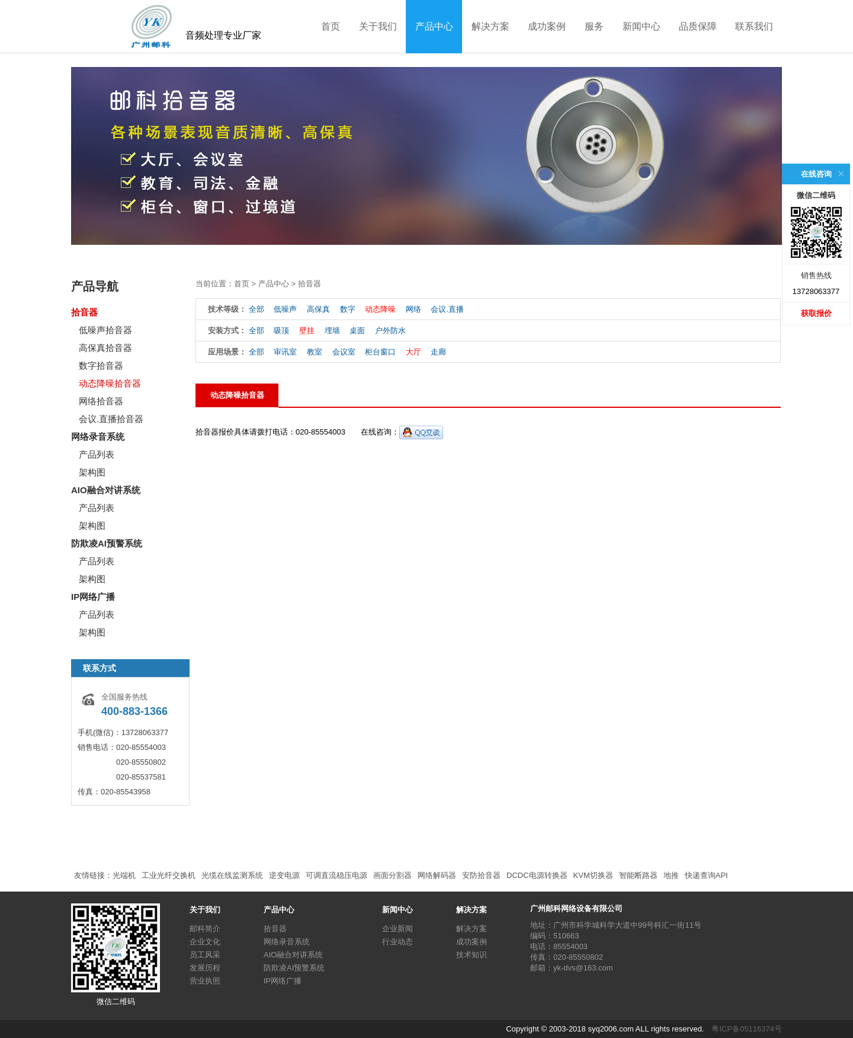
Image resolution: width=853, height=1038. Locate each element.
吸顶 (281, 330)
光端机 (124, 875)
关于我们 (378, 26)
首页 (330, 26)
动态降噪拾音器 (110, 383)
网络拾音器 (101, 401)
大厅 (413, 351)
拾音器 (84, 312)
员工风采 (205, 954)
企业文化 (205, 941)
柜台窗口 (380, 351)
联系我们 (754, 26)
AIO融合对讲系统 (105, 490)
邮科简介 (205, 928)
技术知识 (471, 954)
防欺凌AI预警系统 (106, 543)
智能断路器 (638, 875)
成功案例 (547, 26)
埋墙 (332, 330)
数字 (347, 309)
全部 (256, 309)
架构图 (92, 472)
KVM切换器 (593, 875)
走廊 (438, 351)
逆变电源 (284, 875)
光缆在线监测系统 (232, 875)
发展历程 (205, 967)
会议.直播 (447, 309)
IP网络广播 (93, 597)
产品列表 (96, 454)
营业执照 (205, 980)
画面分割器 (392, 875)
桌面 (357, 330)
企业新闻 (397, 928)
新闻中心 (641, 26)
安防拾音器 (481, 875)
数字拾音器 (101, 365)
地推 (671, 875)
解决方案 (490, 26)
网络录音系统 (97, 437)
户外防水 (390, 330)
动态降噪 (380, 309)
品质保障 (698, 26)
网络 (413, 309)
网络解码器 (437, 875)
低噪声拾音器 (105, 330)
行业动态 (397, 941)
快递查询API (706, 875)
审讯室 (285, 351)
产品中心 (434, 26)
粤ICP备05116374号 (746, 1028)
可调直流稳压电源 (336, 875)
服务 (594, 26)
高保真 (318, 309)
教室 (314, 351)
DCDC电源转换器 (536, 875)
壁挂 (307, 330)
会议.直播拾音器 (111, 419)
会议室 (343, 351)
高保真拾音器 (105, 348)
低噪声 (285, 309)
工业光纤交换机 (168, 875)
